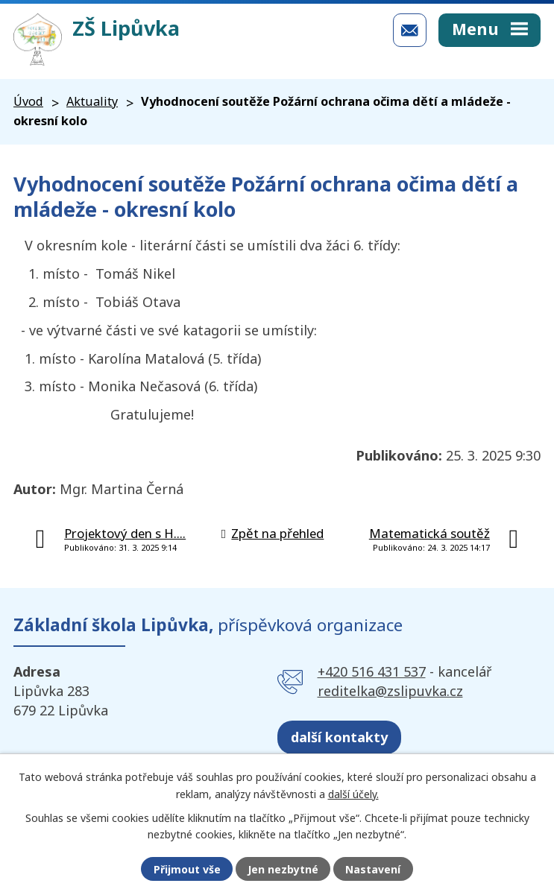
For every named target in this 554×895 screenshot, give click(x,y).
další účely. (353, 793)
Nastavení (372, 869)
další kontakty (339, 737)
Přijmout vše (187, 869)
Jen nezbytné (283, 869)
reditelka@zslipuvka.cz (390, 691)
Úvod (28, 101)
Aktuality (92, 101)
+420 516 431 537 (372, 671)
